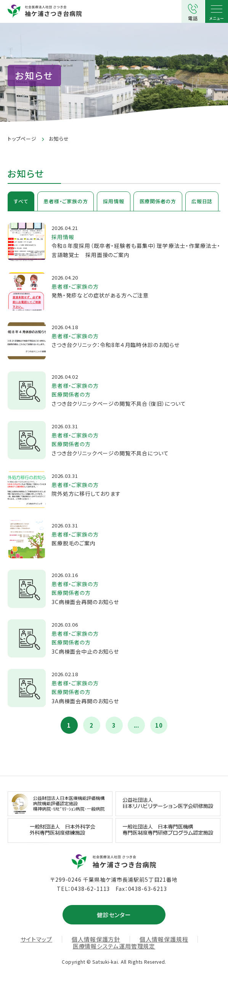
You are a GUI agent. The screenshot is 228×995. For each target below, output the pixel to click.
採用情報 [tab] (113, 201)
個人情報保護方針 (96, 939)
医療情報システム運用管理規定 (114, 946)
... (137, 725)
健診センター (114, 915)
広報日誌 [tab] (201, 201)
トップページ (22, 138)
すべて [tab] (21, 201)
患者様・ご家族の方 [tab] (65, 201)
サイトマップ (36, 939)
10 (159, 725)
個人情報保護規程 (164, 939)
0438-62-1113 (90, 888)
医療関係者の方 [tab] (158, 201)
